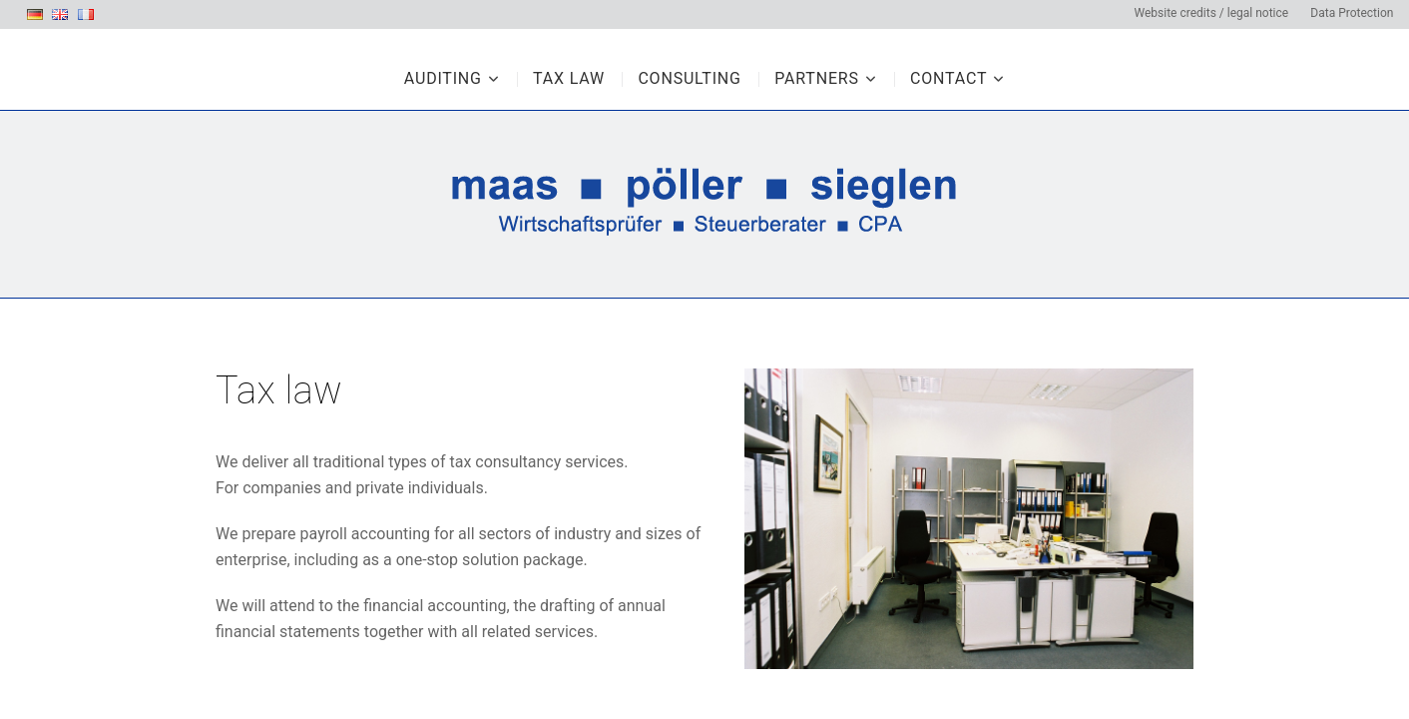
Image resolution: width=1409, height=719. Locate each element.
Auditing (443, 78)
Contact (948, 78)
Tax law (569, 78)
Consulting (689, 78)
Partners (816, 78)
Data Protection (1351, 13)
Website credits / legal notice (1211, 13)
